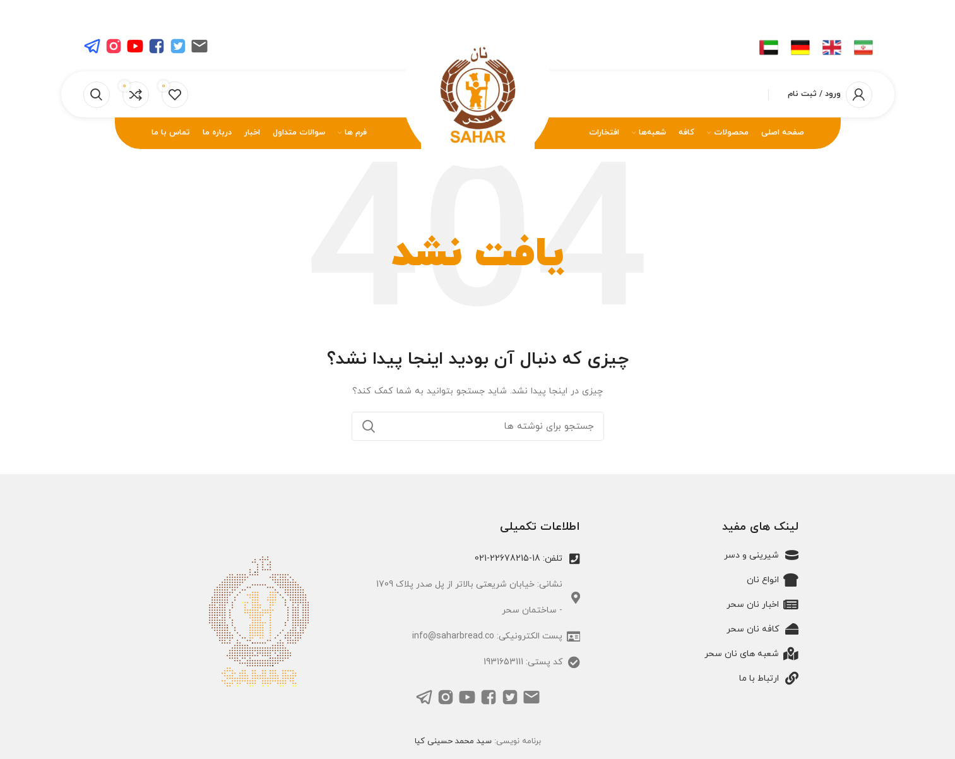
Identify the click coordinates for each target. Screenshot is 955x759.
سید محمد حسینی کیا (453, 741)
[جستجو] (96, 94)
